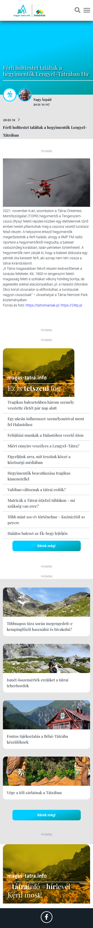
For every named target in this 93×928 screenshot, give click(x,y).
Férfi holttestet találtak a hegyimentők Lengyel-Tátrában (45, 131)
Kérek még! (46, 546)
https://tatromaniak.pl (42, 305)
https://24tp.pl (71, 305)
